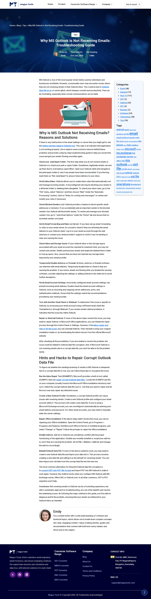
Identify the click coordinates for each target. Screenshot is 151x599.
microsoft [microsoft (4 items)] (130, 148)
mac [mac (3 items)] (129, 145)
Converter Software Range (83, 4)
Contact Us (87, 566)
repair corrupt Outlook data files (70, 380)
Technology (125, 117)
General (123, 92)
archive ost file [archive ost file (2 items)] (122, 134)
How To (123, 96)
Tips (75, 35)
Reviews (123, 110)
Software (124, 113)
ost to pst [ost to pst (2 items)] (120, 173)
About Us (86, 561)
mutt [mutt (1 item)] (129, 165)
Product (61, 4)
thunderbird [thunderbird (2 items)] (136, 184)
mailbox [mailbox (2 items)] (135, 145)
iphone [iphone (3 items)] (119, 145)
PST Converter (61, 570)
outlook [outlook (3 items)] (128, 173)
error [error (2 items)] (122, 141)
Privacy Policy (89, 576)
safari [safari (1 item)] (118, 180)
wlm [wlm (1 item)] (131, 192)
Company (106, 4)
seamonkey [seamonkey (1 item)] (123, 180)
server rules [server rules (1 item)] (136, 180)
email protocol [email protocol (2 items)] (122, 138)
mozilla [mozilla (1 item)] (138, 149)
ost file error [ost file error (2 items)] (127, 169)
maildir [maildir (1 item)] (118, 149)
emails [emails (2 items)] (132, 138)
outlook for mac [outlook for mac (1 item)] (126, 177)
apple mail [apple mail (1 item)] (133, 130)
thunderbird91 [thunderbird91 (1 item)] (120, 188)
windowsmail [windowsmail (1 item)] (126, 192)
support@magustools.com (123, 583)
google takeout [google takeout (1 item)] (133, 141)
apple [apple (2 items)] (126, 130)
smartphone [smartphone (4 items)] (123, 184)
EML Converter (61, 575)
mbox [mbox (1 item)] (122, 149)
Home (50, 4)
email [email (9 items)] (133, 134)
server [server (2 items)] (130, 180)
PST (122, 106)
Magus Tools (54, 595)
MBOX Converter (62, 565)
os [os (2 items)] (132, 165)
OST (122, 99)
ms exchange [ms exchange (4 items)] (124, 152)
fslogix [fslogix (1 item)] (126, 141)
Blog (85, 557)
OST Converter (61, 561)
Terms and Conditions (92, 571)
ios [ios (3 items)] (139, 141)
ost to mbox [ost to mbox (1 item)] (135, 169)
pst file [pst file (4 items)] (135, 176)
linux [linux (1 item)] (125, 145)
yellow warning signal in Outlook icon (58, 146)
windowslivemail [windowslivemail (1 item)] (130, 188)
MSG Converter (61, 580)
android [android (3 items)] (120, 129)
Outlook (123, 103)
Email (122, 88)
